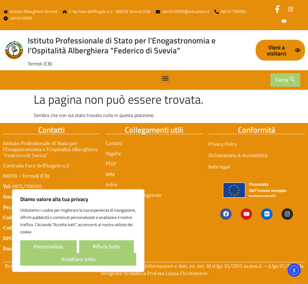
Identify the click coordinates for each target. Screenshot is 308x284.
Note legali (219, 166)
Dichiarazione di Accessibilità (237, 155)
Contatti (114, 143)
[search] (292, 80)
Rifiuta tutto (106, 246)
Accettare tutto (78, 259)
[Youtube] (283, 21)
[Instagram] (290, 9)
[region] (78, 230)
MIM (110, 174)
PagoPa (113, 153)
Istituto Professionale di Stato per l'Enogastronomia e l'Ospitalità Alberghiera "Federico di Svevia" (122, 45)
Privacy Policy (222, 143)
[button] (165, 79)
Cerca (285, 80)
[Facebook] (277, 9)
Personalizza (48, 246)
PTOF (111, 163)
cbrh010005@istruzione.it (185, 11)
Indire (111, 184)
